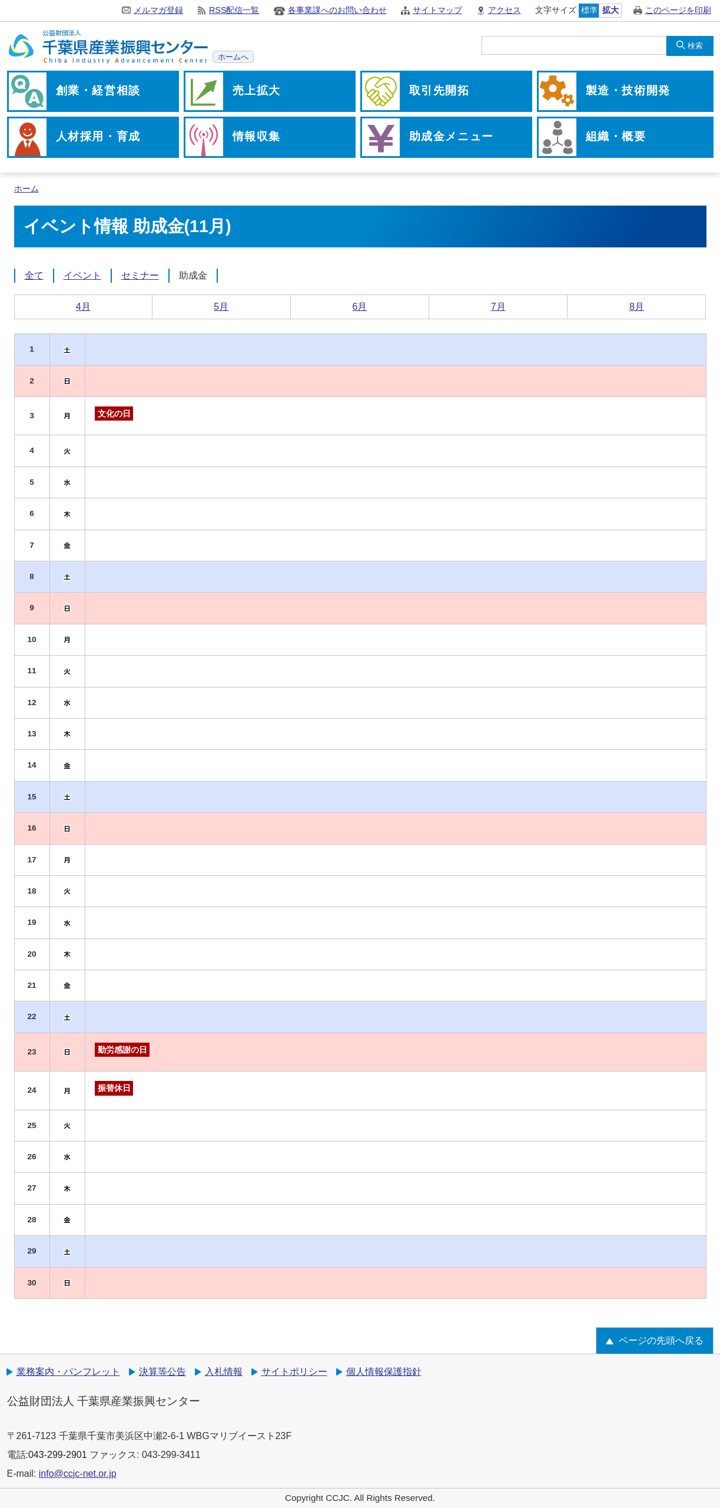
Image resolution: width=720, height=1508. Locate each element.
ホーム (26, 188)
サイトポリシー (294, 1372)
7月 (498, 307)
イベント (82, 275)
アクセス (504, 10)
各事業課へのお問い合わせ (337, 10)
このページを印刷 (678, 10)
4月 (83, 307)
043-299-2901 (57, 1455)
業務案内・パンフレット (68, 1372)
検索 (695, 45)
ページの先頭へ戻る (661, 1340)
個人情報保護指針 (384, 1372)
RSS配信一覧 (234, 10)
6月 (360, 307)
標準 (589, 10)
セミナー (140, 275)
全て (34, 275)
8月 (636, 307)
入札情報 (224, 1372)
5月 (221, 307)
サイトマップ (437, 10)
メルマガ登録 (158, 10)
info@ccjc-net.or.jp (78, 1474)
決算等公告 (162, 1372)
